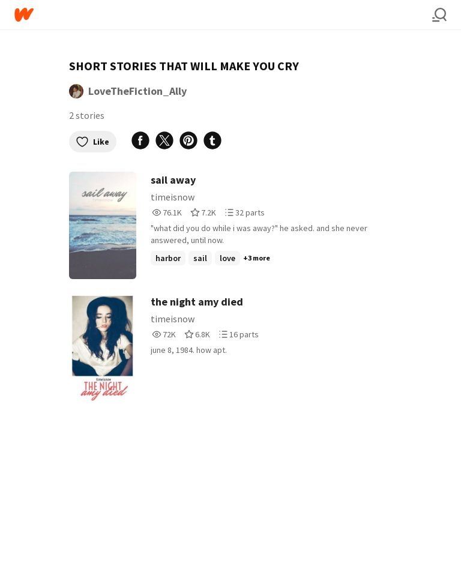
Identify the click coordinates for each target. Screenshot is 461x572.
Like (92, 141)
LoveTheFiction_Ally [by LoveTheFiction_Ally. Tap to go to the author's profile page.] (137, 91)
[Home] (223, 14)
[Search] (439, 15)
